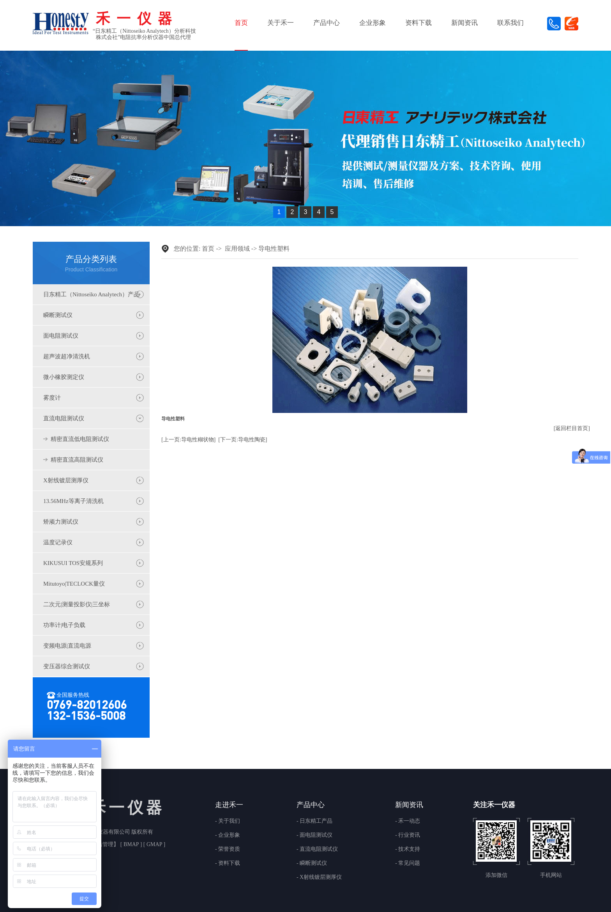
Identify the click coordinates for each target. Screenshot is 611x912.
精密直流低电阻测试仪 (80, 439)
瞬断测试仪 (57, 315)
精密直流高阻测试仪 (77, 460)
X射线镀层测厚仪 (65, 480)
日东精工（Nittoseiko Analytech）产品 (91, 294)
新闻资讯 (464, 23)
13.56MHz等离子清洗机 (73, 501)
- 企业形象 (227, 835)
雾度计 (52, 398)
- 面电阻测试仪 (314, 835)
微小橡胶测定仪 (63, 377)
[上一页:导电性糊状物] (188, 440)
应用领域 (237, 248)
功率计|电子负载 (64, 625)
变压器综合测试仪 (66, 666)
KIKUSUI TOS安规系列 (73, 563)
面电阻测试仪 (60, 336)
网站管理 (102, 844)
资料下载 (418, 23)
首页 (241, 23)
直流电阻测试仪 (63, 418)
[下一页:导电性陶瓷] (242, 440)
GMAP (154, 844)
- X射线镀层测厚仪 (319, 877)
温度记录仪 (57, 542)
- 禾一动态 (407, 821)
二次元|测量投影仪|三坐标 (76, 604)
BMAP (131, 844)
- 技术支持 (407, 849)
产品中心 (326, 23)
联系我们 (510, 23)
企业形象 (372, 23)
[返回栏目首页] (572, 428)
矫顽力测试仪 (60, 522)
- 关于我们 (227, 821)
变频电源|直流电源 (67, 646)
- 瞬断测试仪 (312, 863)
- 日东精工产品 (314, 821)
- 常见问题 (407, 863)
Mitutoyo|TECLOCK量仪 (74, 584)
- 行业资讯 (407, 835)
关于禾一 (280, 23)
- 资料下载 (227, 863)
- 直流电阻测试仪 (317, 849)
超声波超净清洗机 (66, 356)
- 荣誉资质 (227, 849)
